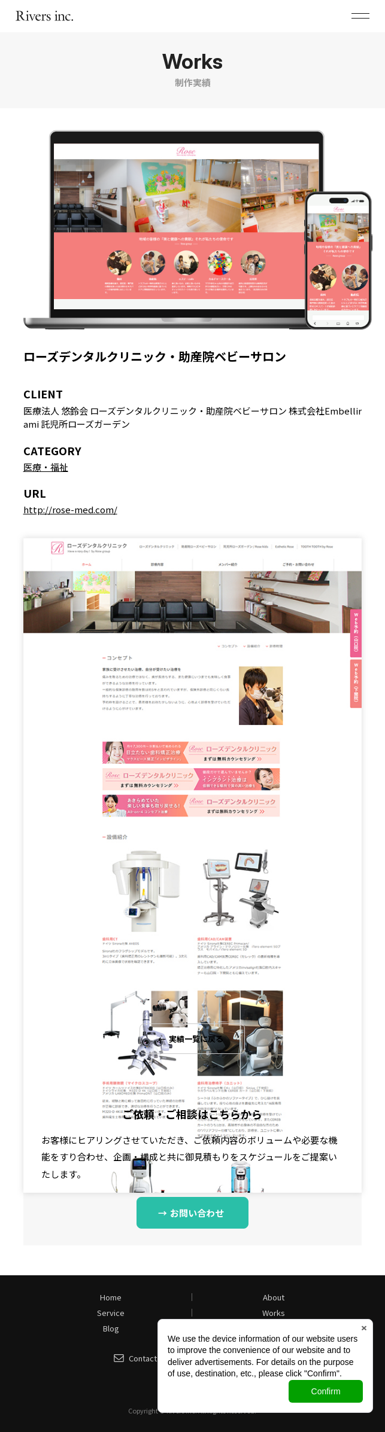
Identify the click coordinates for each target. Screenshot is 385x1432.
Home (111, 1297)
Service (111, 1313)
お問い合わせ (197, 1212)
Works (273, 1313)
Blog (111, 1328)
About (273, 1297)
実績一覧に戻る (196, 1038)
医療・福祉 (45, 467)
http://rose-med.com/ (70, 509)
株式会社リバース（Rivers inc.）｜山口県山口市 (44, 16)
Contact (143, 1358)
